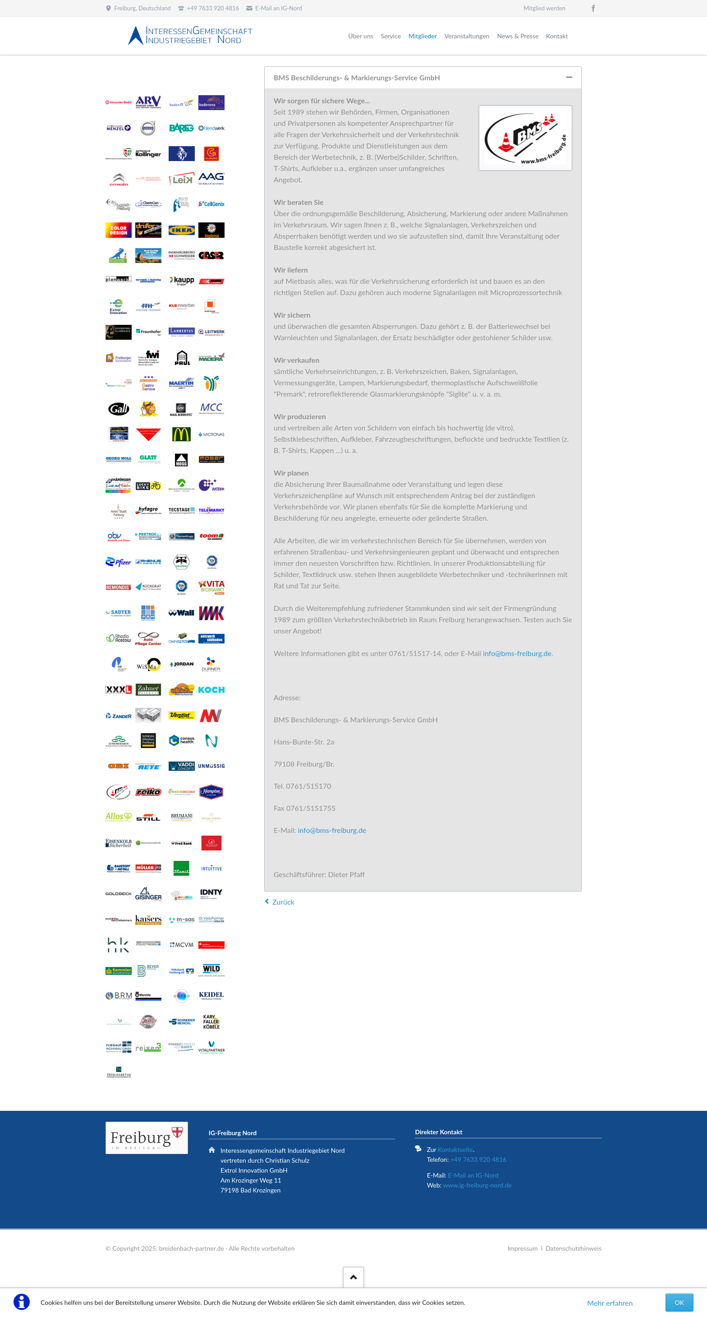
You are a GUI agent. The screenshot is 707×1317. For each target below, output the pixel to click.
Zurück (283, 901)
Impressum (523, 1248)
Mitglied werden (544, 8)
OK (679, 1302)
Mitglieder (423, 36)
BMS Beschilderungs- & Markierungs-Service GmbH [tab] (357, 77)
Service (391, 36)
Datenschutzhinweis (573, 1248)
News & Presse (517, 36)
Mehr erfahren (610, 1303)
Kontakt (557, 36)
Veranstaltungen (467, 36)
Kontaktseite (455, 1149)
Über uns (360, 36)
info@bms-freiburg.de (517, 653)
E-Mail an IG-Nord (473, 1175)
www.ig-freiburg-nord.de (477, 1185)
